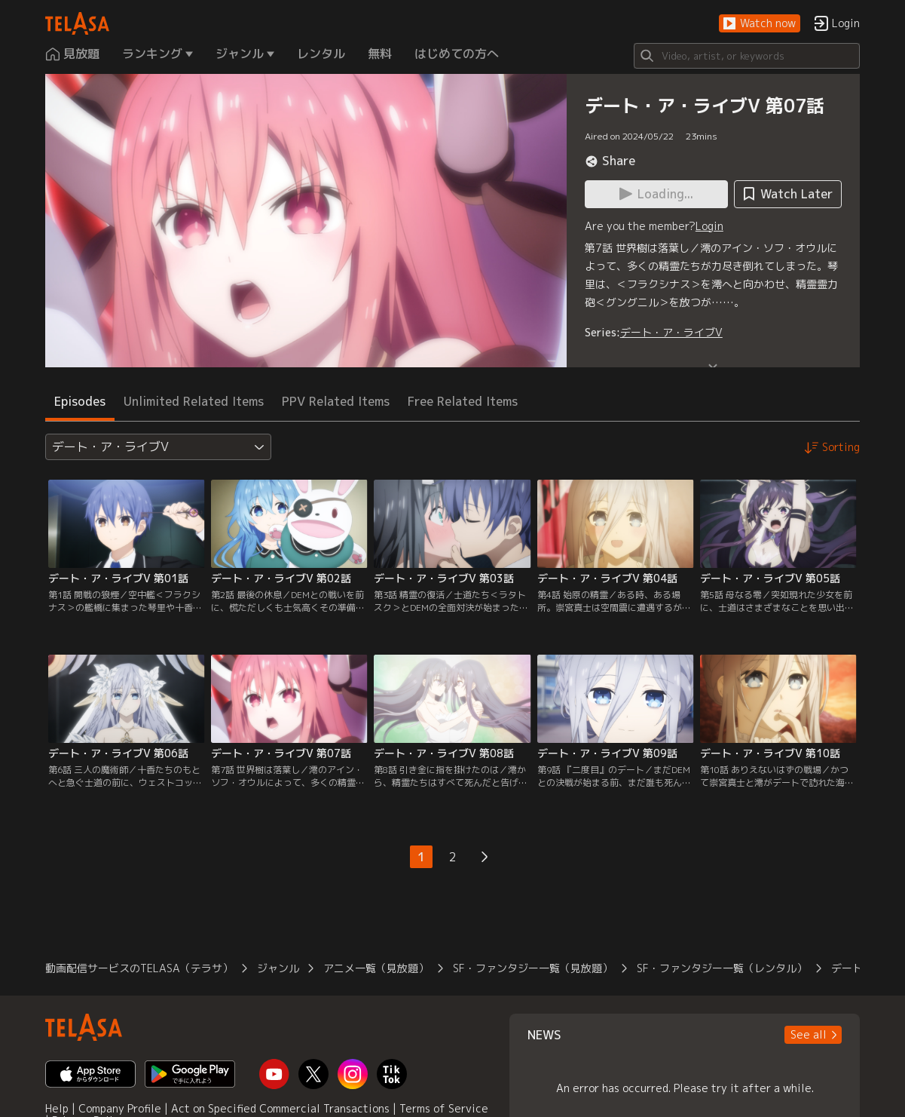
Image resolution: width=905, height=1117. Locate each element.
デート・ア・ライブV (671, 332)
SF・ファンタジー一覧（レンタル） (722, 968)
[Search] (747, 56)
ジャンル (278, 968)
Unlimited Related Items (194, 401)
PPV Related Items (336, 401)
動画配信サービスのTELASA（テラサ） (139, 968)
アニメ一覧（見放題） (376, 968)
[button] (759, 23)
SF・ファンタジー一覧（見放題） (533, 968)
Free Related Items (463, 401)
